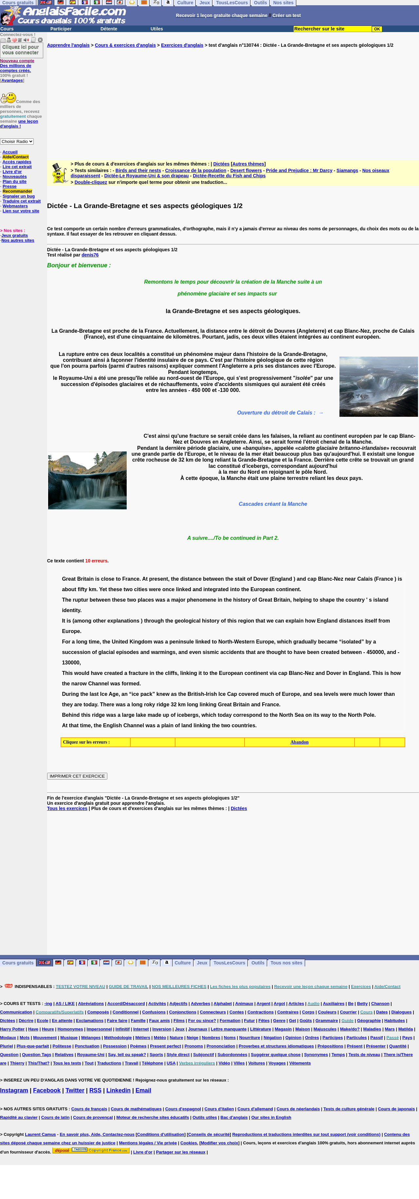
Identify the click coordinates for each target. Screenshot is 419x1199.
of (249, 579)
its (316, 715)
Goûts (306, 1020)
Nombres (211, 1037)
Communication (16, 1012)
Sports (156, 1054)
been (313, 652)
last (94, 694)
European (262, 589)
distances (351, 621)
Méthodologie (118, 1037)
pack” (147, 694)
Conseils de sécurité (208, 1134)
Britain (85, 579)
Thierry (17, 1063)
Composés (98, 1012)
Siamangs (347, 170)
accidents (232, 652)
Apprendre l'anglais (68, 45)
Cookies (188, 1142)
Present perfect (165, 1046)
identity (71, 610)
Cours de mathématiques (136, 1108)
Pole (368, 715)
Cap (232, 694)
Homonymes (70, 1029)
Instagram (14, 1090)
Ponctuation (87, 1046)
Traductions (109, 1063)
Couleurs (327, 1012)
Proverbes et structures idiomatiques (276, 1046)
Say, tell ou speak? (127, 1054)
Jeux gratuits (14, 235)
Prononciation (221, 1046)
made (154, 715)
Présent (355, 1046)
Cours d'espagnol (183, 1108)
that (260, 621)
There (107, 704)
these (115, 589)
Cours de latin (55, 1117)
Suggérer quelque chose (276, 1054)
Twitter (74, 1090)
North (286, 715)
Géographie (369, 1020)
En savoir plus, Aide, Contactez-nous (97, 1134)
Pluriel (6, 1046)
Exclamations (89, 1020)
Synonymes (316, 1054)
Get (292, 1020)
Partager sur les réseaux (181, 1152)
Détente (108, 28)
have (299, 652)
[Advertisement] (233, 99)
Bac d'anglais (234, 1117)
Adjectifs (179, 1003)
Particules (356, 1037)
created (330, 652)
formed (130, 683)
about (69, 589)
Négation (273, 1037)
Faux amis (159, 1020)
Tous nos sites (286, 962)
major (178, 600)
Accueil (9, 152)
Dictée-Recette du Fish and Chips (229, 175)
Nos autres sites (17, 240)
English (112, 725)
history (241, 600)
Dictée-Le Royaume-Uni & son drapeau (146, 175)
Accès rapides (16, 161)
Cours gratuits (18, 962)
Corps (308, 1012)
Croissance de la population (195, 170)
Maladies (372, 1029)
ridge (162, 704)
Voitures (256, 1063)
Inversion (162, 1029)
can (279, 621)
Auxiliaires (333, 1003)
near (350, 579)
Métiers (142, 1037)
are (261, 652)
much (267, 694)
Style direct (178, 1054)
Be (351, 1003)
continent (288, 589)
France (130, 579)
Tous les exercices (67, 808)
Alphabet (223, 1003)
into (235, 589)
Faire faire (117, 1020)
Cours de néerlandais (298, 1108)
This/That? (38, 1063)
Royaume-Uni (90, 1054)
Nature (176, 1037)
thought (276, 652)
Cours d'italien (219, 1108)
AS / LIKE (65, 1003)
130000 (70, 662)
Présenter (376, 1046)
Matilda (405, 1029)
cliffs (171, 673)
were (155, 589)
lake (141, 715)
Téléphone (152, 1063)
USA (171, 1063)
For (66, 641)
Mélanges (90, 1037)
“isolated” (351, 641)
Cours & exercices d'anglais (125, 45)
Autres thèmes (248, 164)
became (328, 641)
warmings (163, 652)
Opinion (293, 1037)
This (67, 673)
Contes (236, 1012)
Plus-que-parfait (33, 1046)
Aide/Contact (15, 156)
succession (76, 652)
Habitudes (394, 1020)
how (310, 621)
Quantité (398, 1046)
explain (294, 621)
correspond (247, 715)
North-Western (236, 641)
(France (383, 579)
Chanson (380, 1003)
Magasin (283, 1029)
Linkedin (118, 1090)
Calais (365, 579)
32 (174, 704)
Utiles (157, 28)
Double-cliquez (91, 182)
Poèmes (138, 1046)
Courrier (348, 1012)
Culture (183, 962)
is (97, 579)
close (108, 579)
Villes (239, 1063)
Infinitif (123, 1029)
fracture (138, 673)
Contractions (260, 1012)
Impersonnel (99, 1029)
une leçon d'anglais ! (19, 124)
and (301, 579)
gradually (305, 641)
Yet (103, 589)
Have (33, 1029)
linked (183, 589)
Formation (230, 1020)
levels (331, 694)
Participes (332, 1037)
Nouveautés (15, 176)
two (128, 589)
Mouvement (45, 1037)
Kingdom (141, 641)
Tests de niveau (364, 1054)
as (174, 694)
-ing (48, 1003)
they (67, 704)
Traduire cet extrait (22, 201)
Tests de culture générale (348, 1108)
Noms (230, 1037)
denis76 (90, 254)
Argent (263, 1003)
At (145, 579)
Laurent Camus (40, 1134)
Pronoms (194, 1046)
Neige (192, 1037)
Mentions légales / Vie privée (148, 1142)
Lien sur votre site (21, 210)
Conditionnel (125, 1012)
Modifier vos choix (219, 1142)
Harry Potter (12, 1029)
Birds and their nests (138, 170)
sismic (211, 652)
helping (302, 600)
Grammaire (327, 1020)
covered (249, 694)
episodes (127, 652)
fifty (82, 589)
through (154, 621)
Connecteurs (213, 1012)
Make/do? (350, 1029)
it (200, 673)
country (355, 600)
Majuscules (325, 1029)
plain (167, 725)
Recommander (17, 191)
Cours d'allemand (255, 1108)
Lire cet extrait (17, 166)
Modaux (8, 1037)
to (118, 579)
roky (149, 704)
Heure (48, 1029)
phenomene (201, 600)
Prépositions (330, 1046)
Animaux (244, 1003)
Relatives (64, 1054)
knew (163, 694)
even (195, 652)
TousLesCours (229, 962)
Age (113, 694)
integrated (215, 589)
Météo (160, 1037)
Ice (103, 694)
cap (312, 579)
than (389, 694)
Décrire (26, 1020)
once (168, 589)
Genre (279, 1020)
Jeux (202, 962)
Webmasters (15, 205)
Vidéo (224, 1063)
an (124, 694)
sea (318, 694)
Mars (389, 1029)
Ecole (42, 1020)
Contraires (288, 1012)
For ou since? (202, 1020)
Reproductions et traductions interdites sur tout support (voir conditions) (306, 1134)
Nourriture (249, 1037)
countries (243, 725)
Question (9, 1054)
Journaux (198, 1029)
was (160, 600)
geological (187, 621)
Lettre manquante (228, 1029)
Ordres (312, 1037)
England (327, 621)
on (308, 715)
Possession (114, 1046)
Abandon (299, 742)
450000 (375, 652)
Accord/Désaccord (126, 1003)
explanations (123, 621)
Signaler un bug (19, 196)
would (81, 673)
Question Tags (36, 1054)
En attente (62, 1020)
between (213, 579)
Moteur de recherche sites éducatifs (153, 1117)
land (186, 725)
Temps (338, 1054)
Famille (138, 1020)
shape (327, 600)
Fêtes (263, 1020)
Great (69, 579)
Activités (157, 1003)
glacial (107, 652)
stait (240, 579)
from (384, 621)
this (231, 621)
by (369, 641)
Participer (61, 28)
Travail (131, 1063)
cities (141, 589)
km (92, 589)
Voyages (277, 1063)
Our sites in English (271, 1117)
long (81, 641)
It (63, 621)
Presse (10, 186)
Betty (362, 1003)
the (175, 579)
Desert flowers (246, 170)
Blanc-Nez (330, 579)
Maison (302, 1029)
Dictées (221, 164)
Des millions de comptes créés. (17, 65)
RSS (95, 1090)
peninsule (182, 641)
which (284, 641)
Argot (279, 1003)
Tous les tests (67, 1063)
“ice (134, 694)
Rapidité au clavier (19, 1117)
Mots (24, 1037)
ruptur (80, 600)
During (70, 694)
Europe (71, 631)
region (246, 621)
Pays (407, 1037)
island (380, 600)
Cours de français (89, 1108)
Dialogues (401, 1012)
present (158, 579)
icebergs (188, 715)
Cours (6, 28)
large (128, 715)
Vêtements (300, 1063)
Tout (89, 1063)
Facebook (47, 1090)
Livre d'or (12, 171)
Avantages (12, 80)
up (166, 715)
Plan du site (15, 181)
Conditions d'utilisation (160, 1134)
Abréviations (91, 1003)
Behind (71, 715)
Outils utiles (204, 1117)
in (220, 600)
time (94, 641)
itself (371, 621)
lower (375, 694)
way (326, 715)
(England (281, 579)
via (273, 673)
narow (79, 683)
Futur (249, 1020)
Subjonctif (203, 1054)
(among (81, 621)
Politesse (61, 1046)
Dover (260, 579)
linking (188, 673)
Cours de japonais (396, 1108)
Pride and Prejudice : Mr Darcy (299, 170)
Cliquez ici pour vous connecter (20, 49)
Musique (69, 1037)
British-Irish (202, 694)
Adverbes (200, 1003)
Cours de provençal (93, 1117)
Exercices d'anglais (182, 45)
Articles (296, 1003)
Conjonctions (182, 1012)
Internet (141, 1029)
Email (143, 1090)
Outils (257, 962)
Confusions (154, 1012)
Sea (299, 715)
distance (191, 579)
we (269, 621)
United (120, 641)
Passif (376, 1037)
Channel (98, 683)
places (146, 600)
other (99, 621)
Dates (382, 1012)
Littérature (260, 1029)
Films (179, 1020)
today (90, 704)
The (66, 600)
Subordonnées (232, 1054)
